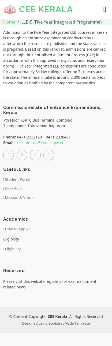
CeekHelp (13, 188)
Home (9, 22)
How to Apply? (17, 229)
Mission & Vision (19, 198)
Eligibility (13, 249)
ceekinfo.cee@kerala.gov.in (39, 142)
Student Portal (17, 179)
